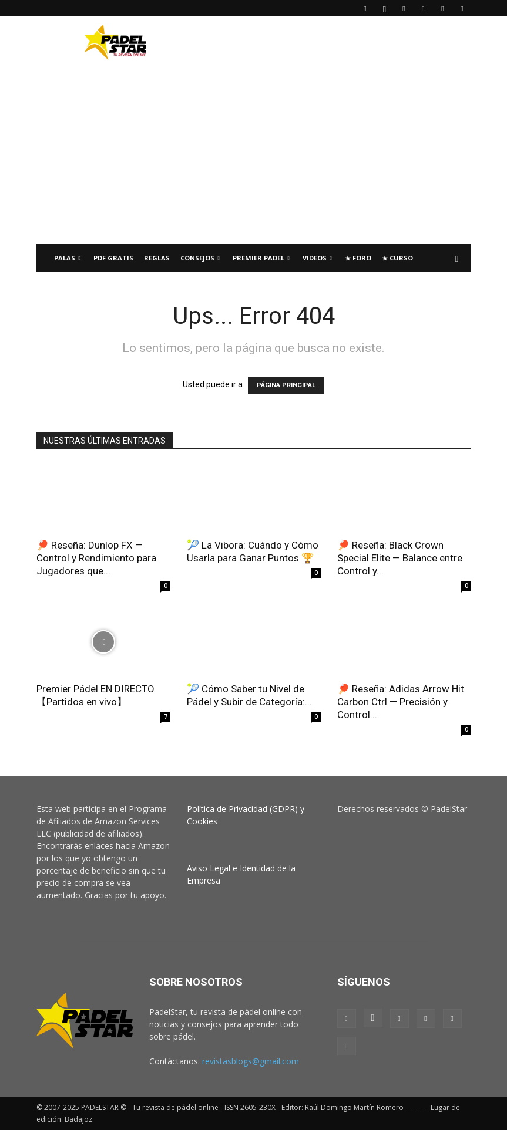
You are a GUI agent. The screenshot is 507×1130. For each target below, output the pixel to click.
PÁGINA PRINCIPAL (286, 385)
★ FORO (358, 257)
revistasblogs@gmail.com (250, 1061)
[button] (457, 258)
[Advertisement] (333, 42)
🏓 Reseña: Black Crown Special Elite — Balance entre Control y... (399, 558)
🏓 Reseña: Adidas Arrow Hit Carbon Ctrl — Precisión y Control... (400, 701)
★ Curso (397, 257)
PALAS (67, 257)
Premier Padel (261, 257)
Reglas (157, 257)
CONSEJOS (200, 257)
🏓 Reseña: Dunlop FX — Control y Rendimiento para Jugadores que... (96, 558)
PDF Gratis (113, 257)
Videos (317, 257)
